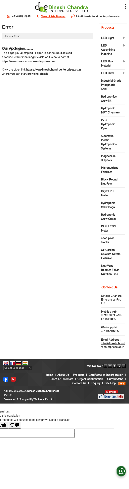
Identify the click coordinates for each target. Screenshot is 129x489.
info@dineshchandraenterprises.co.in (97, 16)
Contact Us (79, 383)
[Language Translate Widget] (17, 368)
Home (7, 36)
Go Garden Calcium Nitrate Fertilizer (110, 254)
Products (107, 28)
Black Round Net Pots (109, 181)
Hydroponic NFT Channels (110, 110)
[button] (53, 16)
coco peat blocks (107, 240)
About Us (63, 375)
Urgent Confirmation (90, 379)
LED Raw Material (107, 63)
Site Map (110, 383)
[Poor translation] (14, 425)
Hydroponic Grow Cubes (108, 217)
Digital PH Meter (107, 193)
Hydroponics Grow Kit (109, 99)
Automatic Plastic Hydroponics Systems (109, 142)
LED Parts (107, 73)
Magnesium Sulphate (108, 158)
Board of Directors (61, 379)
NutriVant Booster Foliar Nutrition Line (110, 270)
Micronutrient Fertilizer (109, 170)
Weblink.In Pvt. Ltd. (43, 399)
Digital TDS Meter (108, 228)
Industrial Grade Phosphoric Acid (111, 85)
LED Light (107, 38)
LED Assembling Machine (108, 50)
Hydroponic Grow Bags (108, 205)
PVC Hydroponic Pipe (108, 124)
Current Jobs (115, 379)
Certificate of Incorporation (106, 375)
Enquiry (95, 383)
